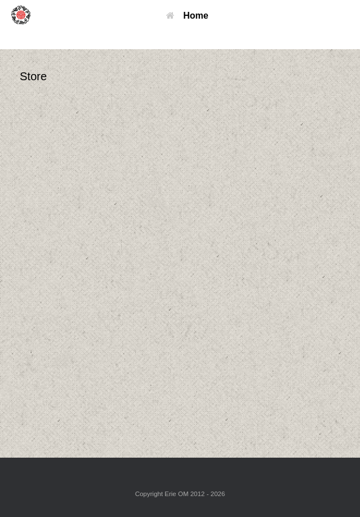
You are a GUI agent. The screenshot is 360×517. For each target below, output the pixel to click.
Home (187, 15)
